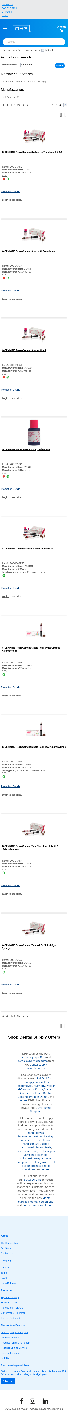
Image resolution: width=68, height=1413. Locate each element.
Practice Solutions (10, 1353)
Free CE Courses (10, 1302)
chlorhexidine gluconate (35, 1158)
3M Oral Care (45, 1078)
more (23, 1100)
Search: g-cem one (28, 50)
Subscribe (8, 1381)
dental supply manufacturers (36, 1066)
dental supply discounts (33, 1061)
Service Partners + (10, 1318)
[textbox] (28, 42)
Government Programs (13, 1312)
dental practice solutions (38, 1205)
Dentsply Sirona (33, 1082)
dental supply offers (33, 1057)
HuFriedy (39, 1086)
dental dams (43, 1140)
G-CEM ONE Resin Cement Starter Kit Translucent (29, 251)
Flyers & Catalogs (10, 1297)
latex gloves (40, 1162)
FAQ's (4, 1277)
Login (5, 199)
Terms (4, 1272)
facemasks (24, 1136)
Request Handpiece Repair (15, 1342)
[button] (61, 41)
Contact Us (7, 4)
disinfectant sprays (28, 1151)
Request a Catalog (10, 1337)
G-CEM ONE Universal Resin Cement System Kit (27, 548)
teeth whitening (43, 1136)
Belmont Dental (41, 1093)
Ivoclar (50, 1086)
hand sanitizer (31, 1144)
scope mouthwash (34, 1145)
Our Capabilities (9, 1243)
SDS (4, 175)
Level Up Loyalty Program (14, 1332)
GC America (26, 1089)
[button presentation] (65, 105)
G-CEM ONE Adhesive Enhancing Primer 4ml (26, 449)
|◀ (3, 105)
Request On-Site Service (14, 1347)
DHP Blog (7, 11)
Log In (5, 15)
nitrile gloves (35, 1133)
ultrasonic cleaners (35, 1155)
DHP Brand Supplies (40, 1109)
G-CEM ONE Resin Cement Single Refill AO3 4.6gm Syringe (34, 747)
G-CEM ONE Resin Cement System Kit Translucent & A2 (32, 152)
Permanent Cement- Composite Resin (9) (24, 81)
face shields (43, 1147)
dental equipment (41, 1202)
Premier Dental (38, 1097)
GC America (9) (11, 97)
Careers (5, 1267)
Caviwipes (48, 1151)
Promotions (9, 50)
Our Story (6, 1248)
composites (24, 1162)
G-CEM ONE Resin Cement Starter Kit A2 (24, 350)
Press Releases (9, 1283)
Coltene (23, 1097)
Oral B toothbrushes (38, 1164)
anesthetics (27, 1140)
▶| (28, 105)
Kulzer (39, 1089)
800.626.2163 (9, 8)
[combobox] (30, 42)
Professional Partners (12, 1307)
